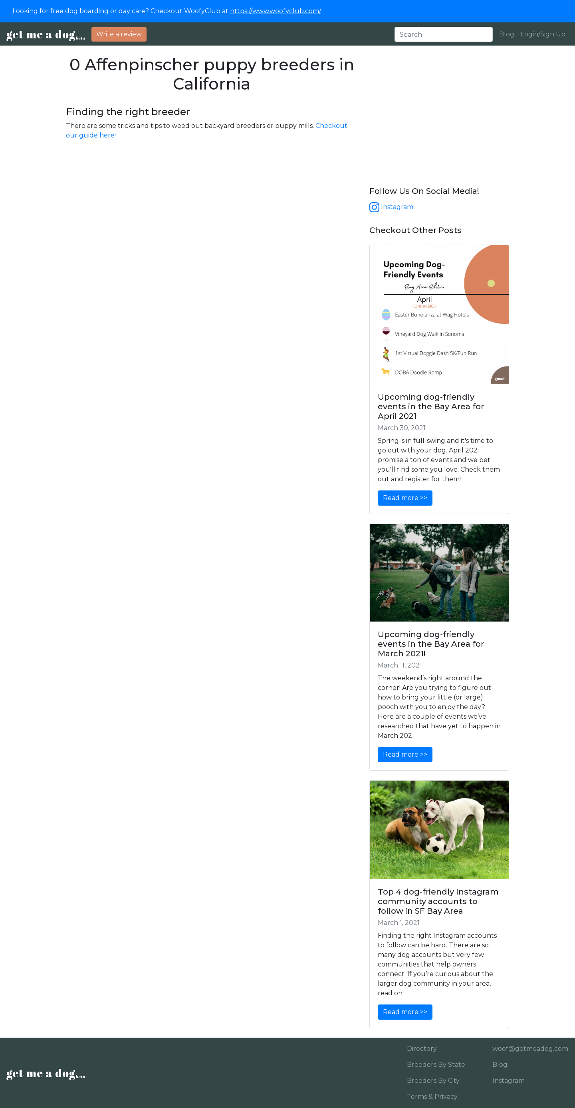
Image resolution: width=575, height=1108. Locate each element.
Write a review (119, 34)
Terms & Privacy (432, 1096)
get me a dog (45, 34)
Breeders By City (433, 1080)
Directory (422, 1048)
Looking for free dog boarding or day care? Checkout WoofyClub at (166, 11)
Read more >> (405, 498)
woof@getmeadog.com (527, 1048)
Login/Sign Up (543, 34)
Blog (506, 34)
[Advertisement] (439, 121)
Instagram (391, 207)
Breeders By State (436, 1064)
